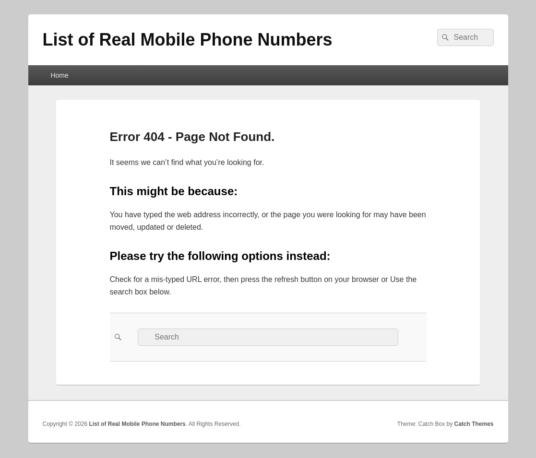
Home (59, 75)
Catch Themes (473, 424)
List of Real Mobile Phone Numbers (188, 39)
